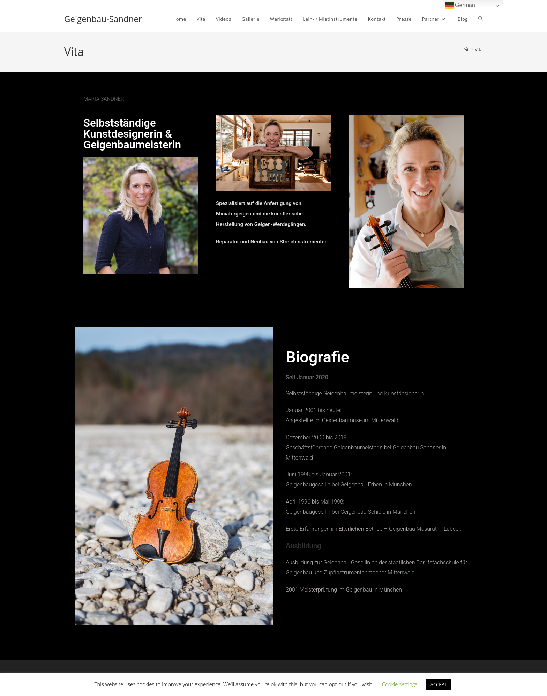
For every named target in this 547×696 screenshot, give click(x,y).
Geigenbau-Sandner (103, 18)
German (460, 5)
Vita (479, 49)
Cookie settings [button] (400, 684)
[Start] (466, 49)
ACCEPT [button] (438, 684)
